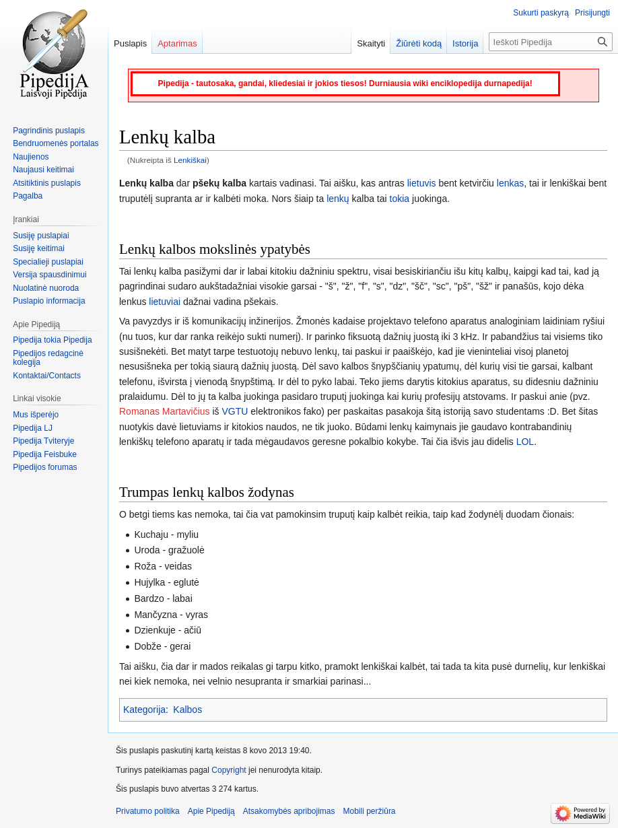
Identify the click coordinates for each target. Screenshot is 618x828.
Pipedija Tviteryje (43, 441)
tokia (400, 198)
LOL (525, 441)
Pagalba (27, 196)
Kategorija (144, 709)
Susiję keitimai (39, 248)
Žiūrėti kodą (419, 43)
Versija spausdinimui (49, 274)
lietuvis (421, 183)
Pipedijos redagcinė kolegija (48, 358)
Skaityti (371, 43)
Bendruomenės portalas (55, 143)
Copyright (228, 770)
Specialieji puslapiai (48, 262)
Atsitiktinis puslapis (47, 183)
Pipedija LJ (33, 428)
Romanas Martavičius (164, 411)
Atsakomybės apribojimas (289, 811)
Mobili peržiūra (369, 811)
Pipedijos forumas (45, 467)
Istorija (465, 43)
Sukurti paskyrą (541, 13)
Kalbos (187, 709)
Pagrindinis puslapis (49, 130)
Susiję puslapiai (41, 235)
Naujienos (30, 157)
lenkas (510, 183)
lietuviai (164, 301)
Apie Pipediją (211, 811)
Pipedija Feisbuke (45, 454)
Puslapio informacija (49, 301)
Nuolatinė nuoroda (46, 288)
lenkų (338, 198)
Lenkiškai (190, 160)
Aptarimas (177, 43)
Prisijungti (592, 13)
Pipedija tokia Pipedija (52, 340)
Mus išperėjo (36, 414)
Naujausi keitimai (43, 169)
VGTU (235, 411)
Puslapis (130, 43)
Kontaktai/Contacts (47, 375)
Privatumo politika (148, 811)
